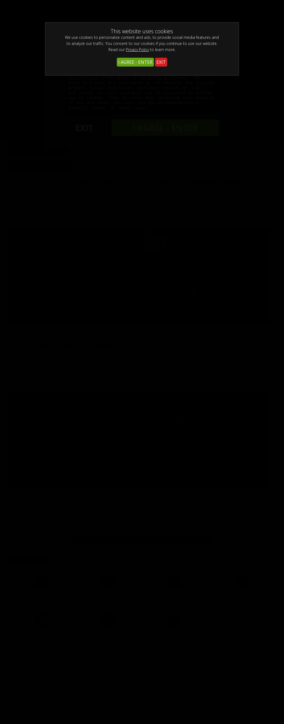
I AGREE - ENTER (135, 62)
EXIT (161, 62)
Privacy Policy (137, 49)
